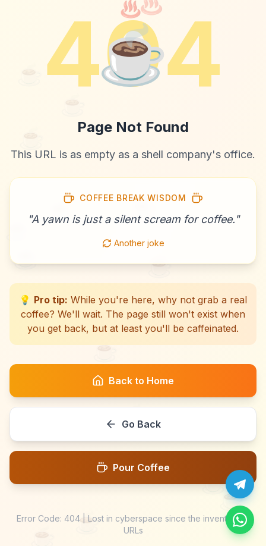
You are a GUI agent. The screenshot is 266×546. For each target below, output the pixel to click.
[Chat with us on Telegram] (240, 484)
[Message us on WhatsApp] (240, 520)
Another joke (133, 243)
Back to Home (133, 381)
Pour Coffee (133, 467)
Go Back (133, 424)
